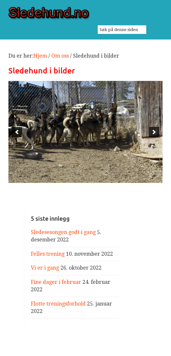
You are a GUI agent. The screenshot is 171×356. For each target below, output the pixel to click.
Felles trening (48, 254)
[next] (154, 132)
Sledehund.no (85, 13)
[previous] (17, 132)
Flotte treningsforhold (58, 304)
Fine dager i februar (56, 282)
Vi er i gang (45, 268)
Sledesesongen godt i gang (63, 232)
